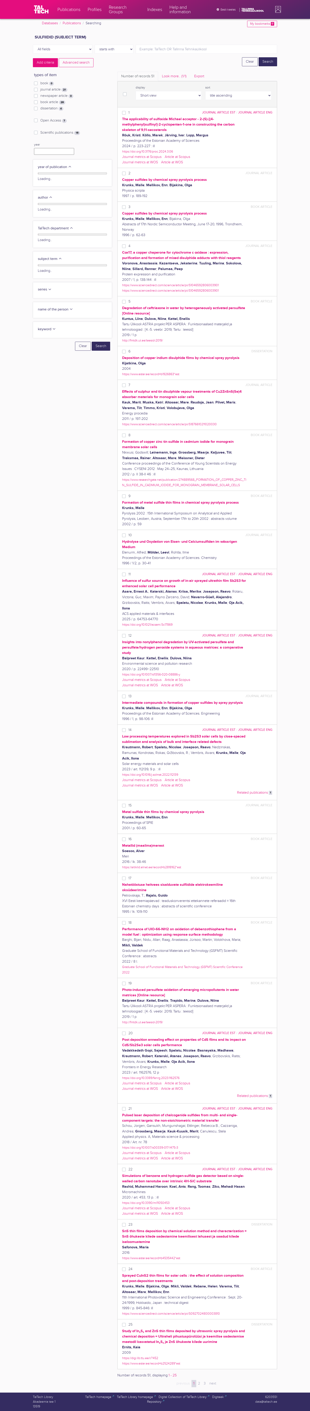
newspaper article (56, 96)
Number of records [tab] (137, 76)
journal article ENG (255, 112)
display (140, 87)
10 (130, 535)
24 (130, 1269)
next (212, 1383)
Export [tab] (199, 76)
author (45, 197)
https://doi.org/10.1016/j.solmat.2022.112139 (150, 775)
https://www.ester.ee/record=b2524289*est (151, 1363)
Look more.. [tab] (174, 76)
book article (52, 102)
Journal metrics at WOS (140, 162)
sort (207, 87)
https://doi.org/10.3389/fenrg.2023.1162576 (151, 1078)
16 (130, 839)
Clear (250, 62)
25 (130, 1324)
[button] (277, 9)
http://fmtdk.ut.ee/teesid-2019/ (142, 340)
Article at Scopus (177, 157)
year (37, 144)
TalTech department (55, 228)
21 (130, 1109)
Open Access (53, 120)
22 (130, 1169)
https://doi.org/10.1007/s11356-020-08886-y (151, 674)
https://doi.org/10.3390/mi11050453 (146, 1203)
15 (130, 805)
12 (130, 636)
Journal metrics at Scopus (142, 157)
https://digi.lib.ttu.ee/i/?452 (140, 1358)
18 (130, 923)
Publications (72, 23)
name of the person (55, 309)
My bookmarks (262, 24)
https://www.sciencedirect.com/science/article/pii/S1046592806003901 (170, 285)
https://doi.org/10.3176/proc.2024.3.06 (147, 151)
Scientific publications (60, 133)
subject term (50, 259)
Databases (50, 23)
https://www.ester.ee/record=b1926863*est (150, 374)
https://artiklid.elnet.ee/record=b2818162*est (151, 867)
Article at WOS (172, 162)
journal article (53, 89)
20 (130, 1033)
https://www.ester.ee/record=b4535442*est (151, 1258)
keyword (47, 329)
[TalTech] (41, 9)
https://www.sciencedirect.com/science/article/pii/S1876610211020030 (169, 424)
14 (130, 730)
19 (130, 983)
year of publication (55, 167)
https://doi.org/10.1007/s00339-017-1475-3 (150, 1148)
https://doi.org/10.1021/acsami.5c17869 (147, 625)
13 (130, 696)
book (47, 83)
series (45, 289)
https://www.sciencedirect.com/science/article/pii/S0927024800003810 (171, 1314)
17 (129, 878)
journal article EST (218, 112)
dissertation (51, 108)
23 (130, 1225)
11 (129, 574)
